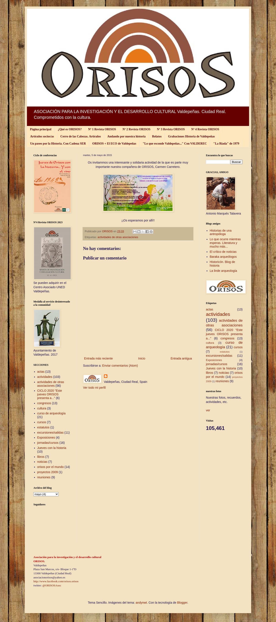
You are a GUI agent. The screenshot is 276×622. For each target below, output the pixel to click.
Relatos (157, 136)
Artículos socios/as (42, 136)
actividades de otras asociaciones (118, 237)
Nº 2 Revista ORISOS (136, 129)
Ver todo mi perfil (94, 387)
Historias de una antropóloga (221, 232)
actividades (44, 377)
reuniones (44, 477)
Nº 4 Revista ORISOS (205, 129)
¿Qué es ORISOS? (70, 129)
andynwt (141, 602)
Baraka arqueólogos (223, 256)
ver (208, 410)
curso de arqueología (51, 413)
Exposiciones (46, 437)
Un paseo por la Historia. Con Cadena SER (58, 143)
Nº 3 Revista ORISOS (171, 129)
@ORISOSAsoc (51, 585)
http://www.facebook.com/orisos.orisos (55, 581)
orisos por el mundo (50, 467)
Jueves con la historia (51, 448)
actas (40, 371)
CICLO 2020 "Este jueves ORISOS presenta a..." (49, 394)
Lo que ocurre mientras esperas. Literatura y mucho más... (225, 242)
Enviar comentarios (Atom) (120, 365)
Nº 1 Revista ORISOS (102, 129)
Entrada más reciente (98, 358)
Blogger (182, 602)
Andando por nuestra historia (126, 136)
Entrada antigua (181, 358)
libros (40, 456)
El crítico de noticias (223, 251)
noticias (42, 461)
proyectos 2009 (47, 472)
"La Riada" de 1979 (226, 143)
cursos (41, 422)
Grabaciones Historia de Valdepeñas (191, 136)
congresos (44, 403)
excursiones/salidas (50, 432)
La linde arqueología (223, 270)
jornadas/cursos (48, 442)
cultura (41, 408)
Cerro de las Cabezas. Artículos (80, 136)
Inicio (141, 358)
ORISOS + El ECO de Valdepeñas (114, 143)
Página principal (40, 129)
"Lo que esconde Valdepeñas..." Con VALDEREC (175, 143)
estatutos (43, 427)
